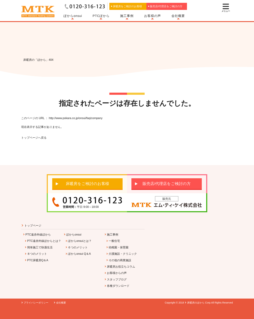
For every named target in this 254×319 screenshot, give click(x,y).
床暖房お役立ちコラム (121, 266)
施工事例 (127, 16)
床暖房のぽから (195, 302)
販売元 (166, 198)
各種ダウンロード (118, 285)
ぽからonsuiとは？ (80, 240)
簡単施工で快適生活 (40, 247)
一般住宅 (114, 240)
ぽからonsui (73, 16)
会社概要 (178, 16)
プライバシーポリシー (36, 302)
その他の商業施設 (120, 260)
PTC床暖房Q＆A (37, 260)
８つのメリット (37, 253)
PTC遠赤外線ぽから (38, 234)
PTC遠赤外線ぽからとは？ (44, 240)
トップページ (32, 225)
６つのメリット (78, 247)
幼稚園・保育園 (118, 247)
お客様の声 (152, 16)
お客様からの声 (117, 272)
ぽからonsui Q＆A (79, 253)
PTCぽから (101, 16)
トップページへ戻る (34, 137)
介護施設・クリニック (123, 253)
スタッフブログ (117, 279)
